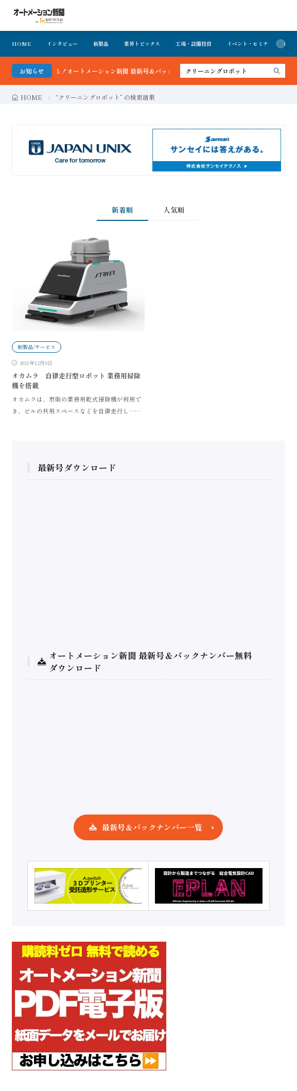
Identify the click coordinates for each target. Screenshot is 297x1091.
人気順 (174, 209)
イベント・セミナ (247, 43)
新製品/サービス (37, 347)
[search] (277, 70)
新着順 (122, 209)
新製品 (101, 43)
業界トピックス (142, 43)
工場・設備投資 (194, 43)
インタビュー (62, 43)
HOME (21, 43)
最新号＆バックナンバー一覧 (152, 827)
